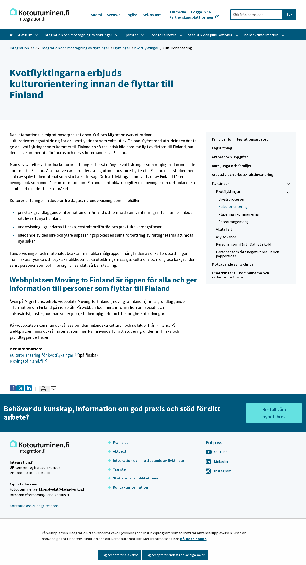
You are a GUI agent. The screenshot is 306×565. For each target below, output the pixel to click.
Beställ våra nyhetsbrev (274, 412)
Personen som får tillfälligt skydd (243, 244)
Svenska (114, 14)
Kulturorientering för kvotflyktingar (44, 355)
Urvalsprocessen (231, 199)
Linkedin (217, 461)
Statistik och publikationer (133, 478)
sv (34, 47)
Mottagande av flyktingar (233, 264)
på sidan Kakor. (193, 538)
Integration (19, 47)
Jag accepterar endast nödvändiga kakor (175, 555)
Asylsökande (226, 236)
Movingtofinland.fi (28, 361)
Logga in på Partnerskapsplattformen (191, 15)
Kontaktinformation (128, 487)
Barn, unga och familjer (231, 165)
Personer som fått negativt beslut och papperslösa (247, 254)
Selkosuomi (153, 14)
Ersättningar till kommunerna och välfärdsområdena (240, 275)
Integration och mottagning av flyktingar (74, 47)
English (132, 14)
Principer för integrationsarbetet (240, 139)
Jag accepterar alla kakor (120, 555)
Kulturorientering (233, 206)
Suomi (96, 14)
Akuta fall (224, 229)
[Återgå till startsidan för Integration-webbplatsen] (39, 15)
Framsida (118, 442)
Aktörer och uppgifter (230, 156)
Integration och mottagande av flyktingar (146, 460)
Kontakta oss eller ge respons (34, 505)
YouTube (217, 451)
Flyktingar (121, 47)
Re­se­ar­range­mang (233, 221)
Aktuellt (117, 451)
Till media (178, 12)
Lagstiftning (222, 148)
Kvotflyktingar (146, 47)
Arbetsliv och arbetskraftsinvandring (242, 174)
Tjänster (117, 469)
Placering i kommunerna (238, 214)
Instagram (218, 470)
